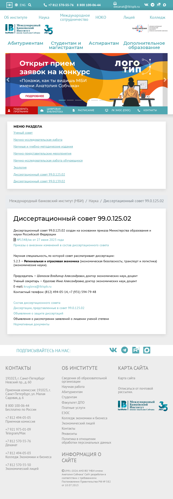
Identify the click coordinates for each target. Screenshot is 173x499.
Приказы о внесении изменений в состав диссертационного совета (61, 245)
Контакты (68, 428)
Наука (44, 17)
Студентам (69, 397)
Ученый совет (23, 133)
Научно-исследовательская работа (38, 140)
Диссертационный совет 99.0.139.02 (39, 181)
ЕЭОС (66, 412)
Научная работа (73, 386)
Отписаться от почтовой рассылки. (135, 390)
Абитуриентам (25, 43)
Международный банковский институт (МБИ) (46, 201)
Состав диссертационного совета (37, 303)
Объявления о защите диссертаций (38, 313)
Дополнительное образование (144, 45)
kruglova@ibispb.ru (38, 286)
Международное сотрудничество (73, 17)
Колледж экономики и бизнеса (84, 418)
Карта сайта (126, 378)
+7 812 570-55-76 (61, 5)
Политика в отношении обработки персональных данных (86, 440)
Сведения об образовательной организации (84, 380)
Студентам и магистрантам (66, 45)
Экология (20, 167)
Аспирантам (104, 43)
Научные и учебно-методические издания (43, 146)
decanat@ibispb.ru (127, 5)
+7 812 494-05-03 (18, 453)
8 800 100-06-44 (89, 5)
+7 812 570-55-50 (18, 464)
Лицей (129, 17)
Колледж (157, 17)
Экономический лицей (78, 423)
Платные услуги (73, 407)
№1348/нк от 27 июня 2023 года (40, 240)
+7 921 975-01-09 (18, 429)
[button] (7, 79)
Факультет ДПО (73, 402)
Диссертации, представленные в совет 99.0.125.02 (49, 308)
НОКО (101, 17)
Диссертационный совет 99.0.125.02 (39, 174)
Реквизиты (69, 433)
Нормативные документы (31, 324)
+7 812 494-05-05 (18, 417)
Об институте (15, 17)
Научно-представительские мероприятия (42, 153)
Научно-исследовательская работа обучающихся (48, 160)
